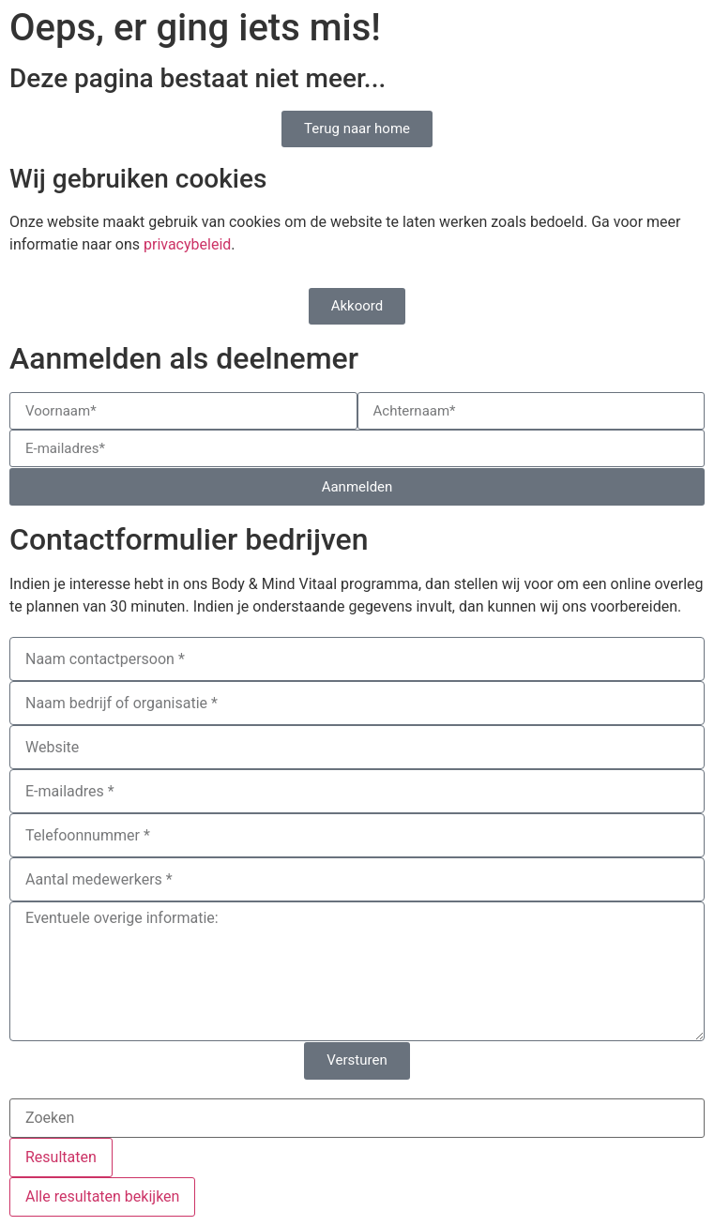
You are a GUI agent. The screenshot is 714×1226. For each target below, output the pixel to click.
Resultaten (61, 1157)
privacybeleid (187, 244)
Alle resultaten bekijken (102, 1196)
